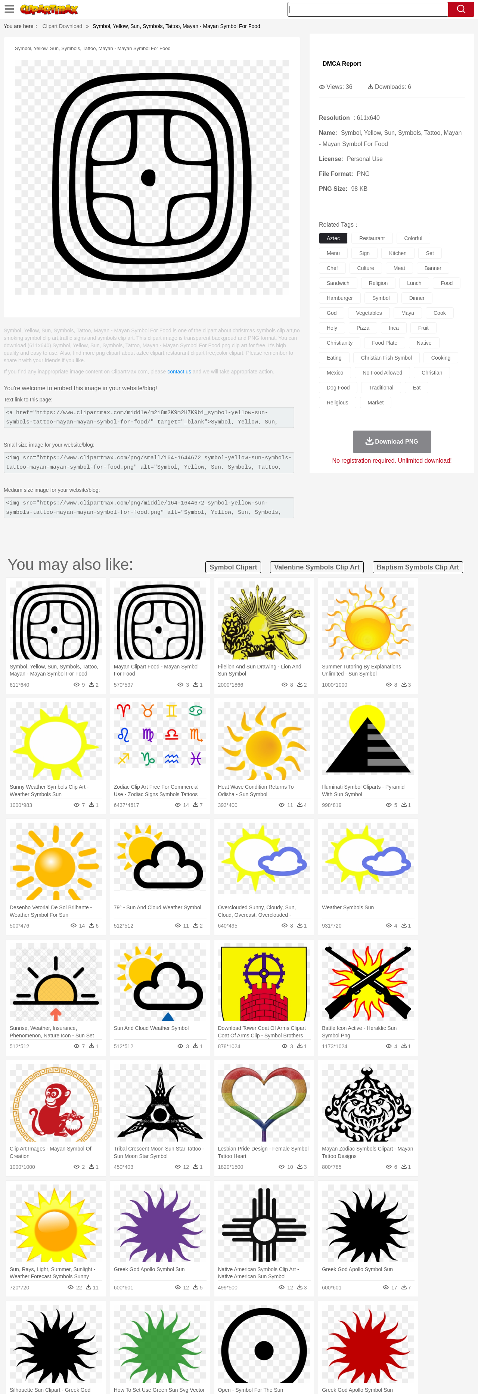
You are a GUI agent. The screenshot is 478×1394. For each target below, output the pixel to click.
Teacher (72, 1347)
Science (287, 1347)
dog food (338, 388)
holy (332, 328)
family (96, 1336)
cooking (440, 358)
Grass (211, 1314)
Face (322, 1336)
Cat (108, 1325)
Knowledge (244, 1347)
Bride (79, 1336)
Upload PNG (444, 1379)
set (430, 253)
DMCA (416, 1379)
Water (311, 1314)
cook (440, 313)
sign (364, 253)
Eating (301, 1359)
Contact (394, 1379)
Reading (135, 1347)
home (232, 1336)
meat (399, 268)
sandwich (338, 283)
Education (176, 1347)
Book (90, 1347)
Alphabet (343, 1347)
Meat (159, 1359)
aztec (333, 238)
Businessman (140, 1336)
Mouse (334, 1325)
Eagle (186, 1325)
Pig (349, 1325)
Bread (319, 1359)
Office (323, 1347)
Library (267, 1347)
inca (393, 328)
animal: (28, 1325)
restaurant (372, 238)
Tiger (384, 1325)
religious (337, 403)
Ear (181, 1336)
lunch (414, 283)
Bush (328, 1314)
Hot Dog (360, 1359)
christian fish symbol (386, 358)
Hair (247, 1336)
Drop (359, 1314)
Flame (171, 1314)
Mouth (306, 1336)
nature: (28, 1314)
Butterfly (91, 1325)
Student (50, 1347)
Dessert (85, 1359)
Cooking (338, 1359)
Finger (338, 1336)
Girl (260, 1336)
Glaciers (191, 1314)
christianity (340, 343)
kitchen (398, 253)
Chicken (125, 1325)
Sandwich (179, 1359)
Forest (376, 1314)
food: (26, 1359)
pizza (363, 328)
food (447, 283)
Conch (124, 1314)
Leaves (87, 1314)
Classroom (110, 1347)
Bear (59, 1325)
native (424, 343)
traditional (381, 388)
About (320, 1379)
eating (334, 358)
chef (332, 268)
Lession (390, 1347)
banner (433, 268)
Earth (142, 1314)
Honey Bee (259, 1325)
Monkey (314, 1325)
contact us (179, 372)
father (288, 1336)
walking (213, 1336)
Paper (306, 1347)
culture (365, 268)
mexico (335, 373)
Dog (156, 1325)
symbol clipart (233, 567)
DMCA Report (342, 63)
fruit (423, 328)
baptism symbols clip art (418, 567)
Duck (170, 1325)
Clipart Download (63, 26)
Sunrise (269, 1314)
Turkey (401, 1325)
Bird (73, 1325)
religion (378, 283)
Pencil (155, 1347)
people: (28, 1336)
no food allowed (382, 373)
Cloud (344, 1314)
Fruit (144, 1359)
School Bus (202, 1347)
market (376, 403)
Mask (48, 1336)
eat (416, 388)
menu (333, 253)
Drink (104, 1359)
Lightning (231, 1314)
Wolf (417, 1325)
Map (223, 1347)
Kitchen (248, 1359)
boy (273, 1336)
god (331, 313)
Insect (282, 1325)
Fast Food (124, 1359)
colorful (413, 238)
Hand (355, 1336)
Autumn (66, 1314)
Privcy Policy (366, 1379)
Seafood (202, 1359)
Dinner (267, 1359)
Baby (64, 1336)
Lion (297, 1325)
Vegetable (225, 1359)
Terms (340, 1379)
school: (28, 1347)
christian (432, 373)
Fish (224, 1325)
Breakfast (48, 1359)
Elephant (206, 1325)
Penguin (366, 1325)
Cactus (106, 1314)
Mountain (291, 1314)
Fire (156, 1314)
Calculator (367, 1347)
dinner (417, 298)
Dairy (67, 1359)
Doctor (166, 1336)
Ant (46, 1325)
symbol (381, 298)
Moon (251, 1314)
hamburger (340, 298)
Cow (142, 1325)
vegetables (369, 313)
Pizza (284, 1359)
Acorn (48, 1314)
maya (407, 313)
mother (115, 1336)
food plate (384, 343)
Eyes (195, 1336)
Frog (238, 1325)
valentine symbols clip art (316, 567)
